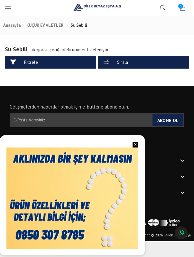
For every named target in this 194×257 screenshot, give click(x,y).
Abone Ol (168, 120)
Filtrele (24, 62)
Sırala (116, 62)
